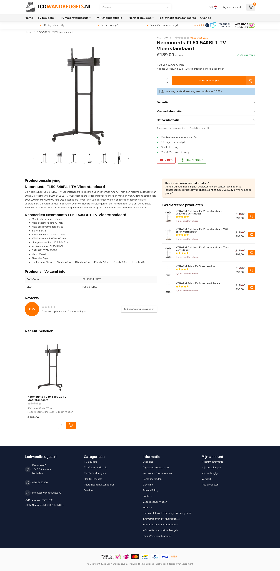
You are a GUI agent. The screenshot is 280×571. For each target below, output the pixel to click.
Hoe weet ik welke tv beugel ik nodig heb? (167, 513)
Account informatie (212, 461)
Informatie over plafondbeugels (160, 530)
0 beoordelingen (199, 37)
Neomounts (164, 38)
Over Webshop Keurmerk (157, 536)
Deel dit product (199, 128)
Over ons (148, 461)
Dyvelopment (186, 563)
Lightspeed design (166, 563)
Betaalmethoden (152, 479)
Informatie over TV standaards (160, 524)
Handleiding (192, 160)
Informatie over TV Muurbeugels (161, 519)
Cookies (147, 496)
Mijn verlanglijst (210, 473)
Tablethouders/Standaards (177, 18)
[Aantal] (61, 425)
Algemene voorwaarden (156, 467)
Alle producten (210, 484)
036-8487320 (40, 482)
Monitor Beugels (140, 18)
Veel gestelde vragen (155, 502)
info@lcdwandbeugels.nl (197, 190)
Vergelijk (206, 479)
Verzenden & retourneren (157, 473)
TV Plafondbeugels (108, 18)
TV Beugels (45, 18)
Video (166, 160)
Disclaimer (148, 484)
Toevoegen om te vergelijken (171, 128)
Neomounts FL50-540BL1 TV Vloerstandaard (47, 398)
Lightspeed (148, 563)
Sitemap (147, 507)
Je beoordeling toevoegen (139, 309)
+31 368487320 (226, 190)
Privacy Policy (150, 490)
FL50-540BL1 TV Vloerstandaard (55, 32)
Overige (205, 18)
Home (29, 18)
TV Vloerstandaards (74, 18)
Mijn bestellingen (211, 467)
